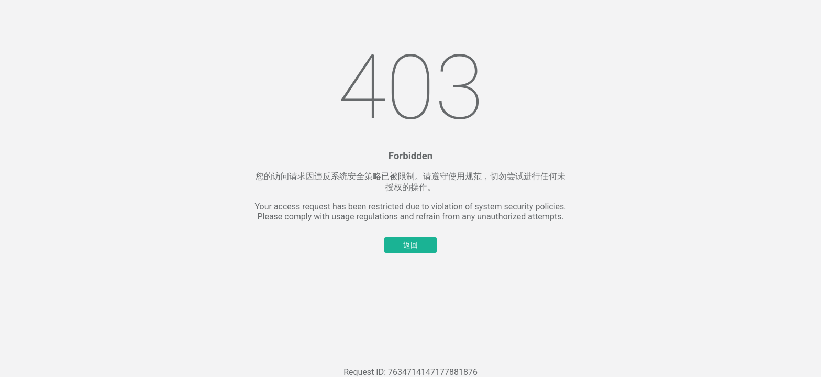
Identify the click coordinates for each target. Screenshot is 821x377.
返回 (410, 245)
